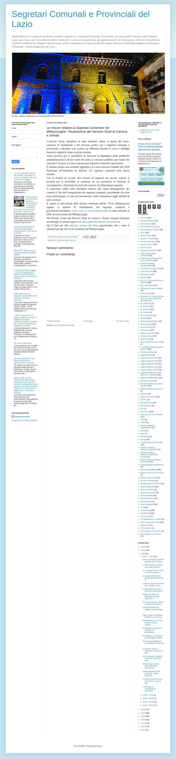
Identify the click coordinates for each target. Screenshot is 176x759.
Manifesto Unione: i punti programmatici (150, 131)
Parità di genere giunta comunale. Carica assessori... (151, 673)
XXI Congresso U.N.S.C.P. (150, 534)
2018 (143, 713)
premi (142, 434)
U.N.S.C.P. (144, 516)
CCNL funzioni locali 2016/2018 (148, 254)
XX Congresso (146, 528)
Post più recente (53, 321)
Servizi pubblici (146, 496)
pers (142, 409)
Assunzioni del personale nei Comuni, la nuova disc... (152, 681)
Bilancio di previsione (148, 250)
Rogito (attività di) (147, 487)
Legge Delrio (145, 355)
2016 (143, 720)
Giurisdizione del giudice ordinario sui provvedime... (152, 630)
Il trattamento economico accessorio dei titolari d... (153, 590)
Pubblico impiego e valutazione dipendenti (149, 448)
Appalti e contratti (147, 239)
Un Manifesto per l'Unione (150, 519)
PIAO (142, 420)
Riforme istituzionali (147, 478)
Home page (88, 321)
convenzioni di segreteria (150, 269)
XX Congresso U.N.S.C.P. (150, 531)
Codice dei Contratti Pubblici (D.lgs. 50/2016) (151, 259)
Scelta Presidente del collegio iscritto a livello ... (152, 609)
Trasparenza (145, 510)
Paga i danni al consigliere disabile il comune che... (153, 616)
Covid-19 (143, 277)
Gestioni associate (147, 333)
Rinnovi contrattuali (147, 481)
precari (143, 431)
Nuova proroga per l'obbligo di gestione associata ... (153, 603)
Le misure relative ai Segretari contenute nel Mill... (153, 651)
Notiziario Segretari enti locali (151, 389)
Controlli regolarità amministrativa (147, 264)
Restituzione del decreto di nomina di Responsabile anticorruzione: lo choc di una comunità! (25, 230)
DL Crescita (144, 312)
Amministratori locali (148, 227)
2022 (143, 547)
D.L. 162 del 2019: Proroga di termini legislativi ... (153, 571)
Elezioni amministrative (149, 321)
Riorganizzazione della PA (150, 484)
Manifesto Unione (147, 381)
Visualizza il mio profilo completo (24, 420)
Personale (144, 412)
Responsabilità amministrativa (151, 465)
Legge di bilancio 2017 (149, 358)
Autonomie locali (146, 244)
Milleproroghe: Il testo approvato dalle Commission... (151, 666)
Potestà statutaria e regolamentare (147, 427)
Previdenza (144, 436)
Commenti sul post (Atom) (64, 325)
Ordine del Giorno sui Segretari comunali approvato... (151, 596)
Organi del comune (147, 397)
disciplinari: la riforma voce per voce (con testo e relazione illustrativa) (152, 298)
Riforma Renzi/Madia (148, 470)
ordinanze (144, 394)
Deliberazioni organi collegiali (151, 288)
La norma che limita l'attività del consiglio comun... (153, 584)
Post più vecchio (122, 321)
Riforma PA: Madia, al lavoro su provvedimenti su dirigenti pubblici (25, 253)
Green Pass (145, 339)
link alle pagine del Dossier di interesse (98, 221)
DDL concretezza (147, 285)
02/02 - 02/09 (148, 698)
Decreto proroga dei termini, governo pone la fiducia (153, 560)
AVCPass (144, 247)
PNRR (142, 423)
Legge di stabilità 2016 (149, 378)
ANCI (142, 233)
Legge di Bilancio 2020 (149, 367)
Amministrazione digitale (149, 230)
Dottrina (143, 318)
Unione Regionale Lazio (149, 522)
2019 (143, 709)
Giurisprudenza (146, 336)
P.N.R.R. (143, 400)
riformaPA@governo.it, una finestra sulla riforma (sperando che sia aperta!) (24, 361)
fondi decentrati (146, 327)
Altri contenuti (145, 224)
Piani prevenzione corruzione (151, 415)
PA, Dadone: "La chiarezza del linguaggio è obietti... (153, 637)
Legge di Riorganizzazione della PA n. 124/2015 (150, 374)
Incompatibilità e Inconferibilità (152, 342)
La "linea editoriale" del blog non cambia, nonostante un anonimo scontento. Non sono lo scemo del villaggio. (25, 176)
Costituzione (145, 274)
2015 (143, 723)
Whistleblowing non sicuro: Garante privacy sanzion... (153, 623)
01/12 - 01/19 (148, 705)
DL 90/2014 (144, 309)
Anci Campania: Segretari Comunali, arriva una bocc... (152, 658)
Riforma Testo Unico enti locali (152, 473)
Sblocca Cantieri (146, 490)
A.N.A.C (143, 218)
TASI (142, 507)
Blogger (99, 746)
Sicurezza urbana (147, 498)
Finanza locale (146, 324)
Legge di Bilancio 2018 (149, 361)
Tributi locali (145, 513)
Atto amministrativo (147, 242)
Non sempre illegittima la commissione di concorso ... (153, 643)
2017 (143, 716)
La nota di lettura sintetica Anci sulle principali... (152, 566)
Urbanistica (144, 525)
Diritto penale (145, 293)
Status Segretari (70, 240)
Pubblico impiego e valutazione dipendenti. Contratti (149, 455)
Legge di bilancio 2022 (149, 370)
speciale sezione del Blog (84, 225)
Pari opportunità (146, 403)
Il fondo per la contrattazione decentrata (149, 689)
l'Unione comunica (147, 352)
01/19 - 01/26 (148, 702)
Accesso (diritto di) (147, 221)
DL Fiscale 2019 (146, 315)
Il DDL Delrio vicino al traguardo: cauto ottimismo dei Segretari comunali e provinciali (25, 297)
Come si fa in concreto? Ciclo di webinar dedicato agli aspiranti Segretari (150, 147)
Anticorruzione (146, 236)
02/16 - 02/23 (148, 556)
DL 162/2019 (59, 240)
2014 (143, 726)
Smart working (146, 501)
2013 (143, 730)
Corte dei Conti (146, 271)
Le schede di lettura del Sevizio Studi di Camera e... (153, 578)
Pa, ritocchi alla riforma (23, 343)
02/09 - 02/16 (148, 695)
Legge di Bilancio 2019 (149, 364)
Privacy (143, 440)
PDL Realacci (145, 406)
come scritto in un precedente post (89, 210)
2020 (143, 554)
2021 (143, 550)
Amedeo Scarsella (22, 417)
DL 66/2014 (144, 306)
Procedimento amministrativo (151, 442)
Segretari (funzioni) (147, 493)
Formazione (145, 330)
